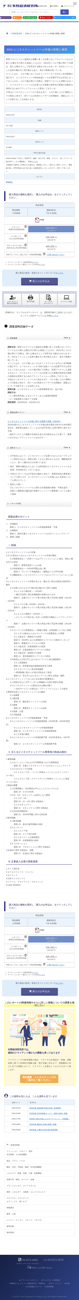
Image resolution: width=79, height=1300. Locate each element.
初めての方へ (46, 18)
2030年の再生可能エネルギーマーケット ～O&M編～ (49, 1119)
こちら (35, 162)
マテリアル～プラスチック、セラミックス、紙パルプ (18, 1199)
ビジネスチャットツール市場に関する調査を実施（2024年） (35, 421)
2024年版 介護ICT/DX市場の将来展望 (43, 1130)
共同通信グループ (33, 1287)
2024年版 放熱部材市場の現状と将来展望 (45, 1108)
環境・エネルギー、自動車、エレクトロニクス (26, 1192)
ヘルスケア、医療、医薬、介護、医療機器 (24, 1173)
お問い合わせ (30, 18)
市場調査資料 (16, 33)
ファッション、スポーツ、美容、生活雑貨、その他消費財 (20, 1153)
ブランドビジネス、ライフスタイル (21, 1186)
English (42, 6)
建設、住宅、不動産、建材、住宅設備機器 (24, 1167)
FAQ (67, 1283)
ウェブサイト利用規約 (50, 1280)
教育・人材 (11, 1214)
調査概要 (40, 337)
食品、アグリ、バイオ (16, 1161)
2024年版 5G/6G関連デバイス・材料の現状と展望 (48, 1113)
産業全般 (10, 1226)
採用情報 (48, 1287)
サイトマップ (67, 6)
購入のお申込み (39, 281)
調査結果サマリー (40, 411)
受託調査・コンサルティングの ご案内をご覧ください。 (39, 1078)
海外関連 (10, 1232)
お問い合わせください (56, 255)
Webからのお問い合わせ (39, 1268)
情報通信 (9, 182)
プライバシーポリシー (28, 1280)
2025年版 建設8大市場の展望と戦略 (43, 1124)
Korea (54, 6)
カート (17, 18)
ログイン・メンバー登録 (64, 18)
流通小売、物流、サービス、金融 (20, 1179)
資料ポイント (40, 447)
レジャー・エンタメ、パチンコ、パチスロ (24, 1220)
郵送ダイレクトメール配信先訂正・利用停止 (27, 1283)
